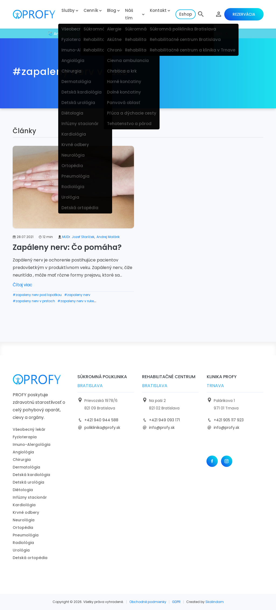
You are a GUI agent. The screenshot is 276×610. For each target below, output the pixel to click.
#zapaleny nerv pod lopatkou (37, 294)
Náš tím (129, 14)
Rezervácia (244, 14)
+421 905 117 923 (229, 420)
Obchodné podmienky (147, 601)
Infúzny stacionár (30, 497)
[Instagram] (226, 461)
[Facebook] (212, 461)
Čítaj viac (22, 285)
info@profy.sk (162, 427)
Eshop (185, 14)
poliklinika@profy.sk (102, 427)
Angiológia (23, 452)
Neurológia (23, 520)
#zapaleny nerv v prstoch (34, 301)
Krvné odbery (26, 512)
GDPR (176, 601)
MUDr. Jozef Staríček (78, 237)
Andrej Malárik (108, 237)
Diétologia (23, 489)
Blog (111, 10)
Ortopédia (23, 527)
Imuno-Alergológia (31, 444)
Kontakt (158, 10)
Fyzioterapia (25, 437)
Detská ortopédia (30, 557)
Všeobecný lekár (29, 429)
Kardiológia (24, 505)
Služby (68, 10)
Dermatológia (26, 467)
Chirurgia (22, 459)
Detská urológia (28, 482)
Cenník (91, 10)
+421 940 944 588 (101, 420)
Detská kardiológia (31, 474)
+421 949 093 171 (164, 420)
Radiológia (23, 542)
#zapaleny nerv (77, 294)
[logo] (35, 14)
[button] (201, 14)
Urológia (21, 550)
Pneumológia (26, 535)
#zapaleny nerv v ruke (75, 301)
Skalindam (214, 601)
